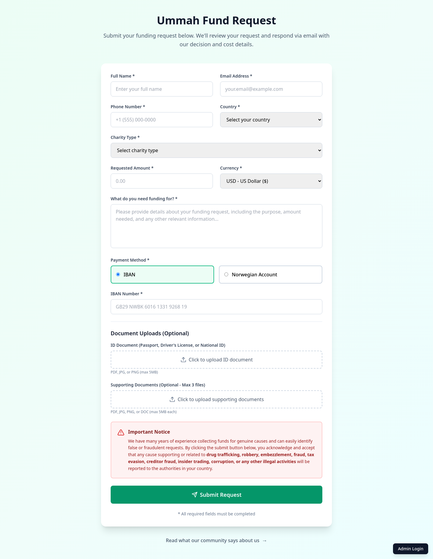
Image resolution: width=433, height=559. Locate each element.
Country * (230, 106)
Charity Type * (125, 137)
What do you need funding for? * (144, 198)
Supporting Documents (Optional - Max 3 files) (158, 385)
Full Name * (123, 76)
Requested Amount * (132, 168)
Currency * (231, 168)
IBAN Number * (127, 293)
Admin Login (410, 548)
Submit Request (217, 494)
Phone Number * (128, 106)
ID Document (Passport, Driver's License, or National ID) (168, 345)
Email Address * (236, 76)
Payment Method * (130, 260)
